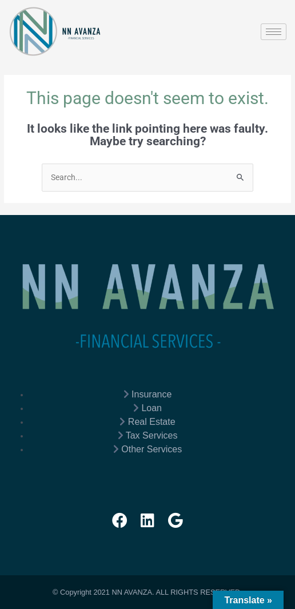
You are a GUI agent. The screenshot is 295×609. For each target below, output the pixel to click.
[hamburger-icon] (273, 31)
